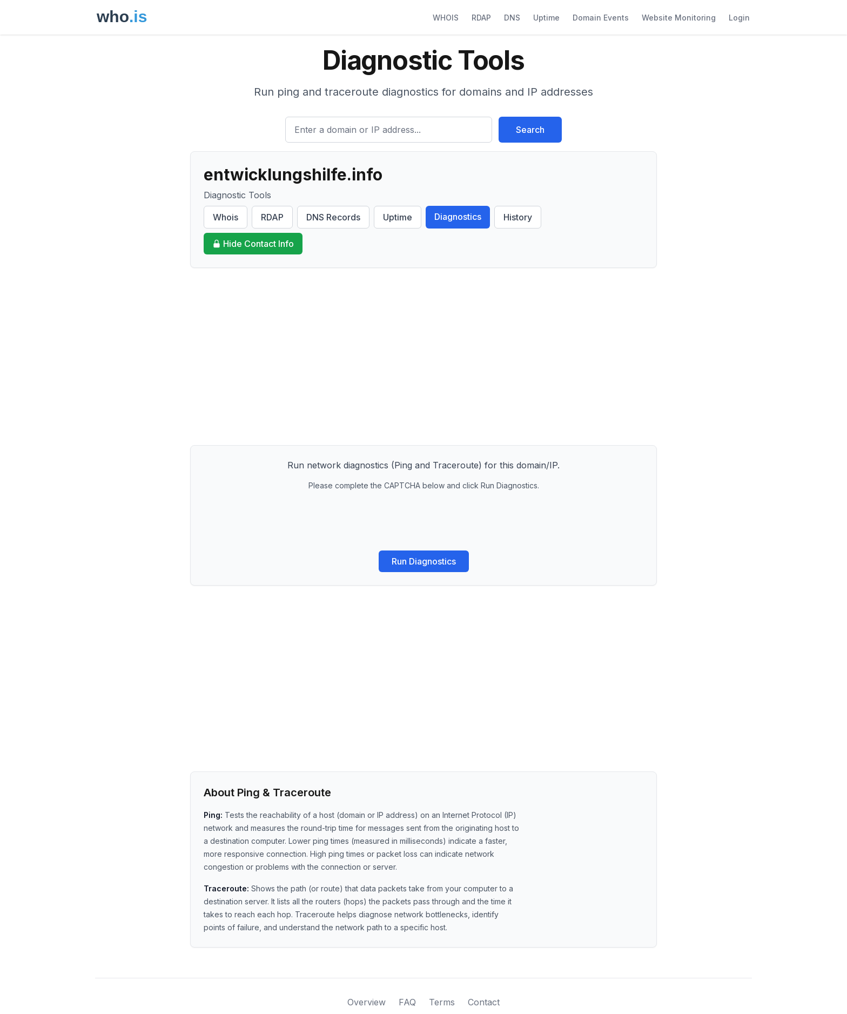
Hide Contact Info (253, 243)
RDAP (481, 17)
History (517, 217)
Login (739, 17)
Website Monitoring (679, 17)
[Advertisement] (423, 356)
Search (530, 129)
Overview (366, 1002)
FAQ (407, 1002)
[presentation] (423, 521)
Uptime (546, 17)
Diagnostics (457, 216)
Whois (225, 217)
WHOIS (446, 17)
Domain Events (601, 17)
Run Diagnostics (424, 561)
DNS (512, 17)
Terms (442, 1002)
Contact (484, 1002)
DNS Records (333, 217)
